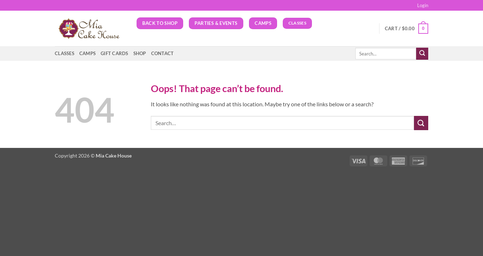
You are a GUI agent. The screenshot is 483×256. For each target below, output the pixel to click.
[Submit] (422, 54)
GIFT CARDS (114, 53)
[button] (422, 5)
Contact (162, 53)
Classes (64, 53)
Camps (87, 53)
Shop (139, 53)
